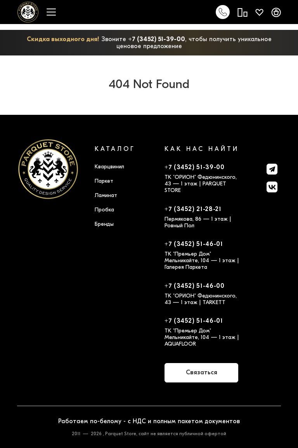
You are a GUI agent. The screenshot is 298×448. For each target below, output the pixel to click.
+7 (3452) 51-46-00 (195, 286)
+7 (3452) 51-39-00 (156, 39)
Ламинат (106, 195)
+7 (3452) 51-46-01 (194, 244)
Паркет (104, 181)
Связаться (201, 372)
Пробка (104, 209)
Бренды (104, 224)
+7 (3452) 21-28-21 (193, 209)
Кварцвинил (109, 166)
